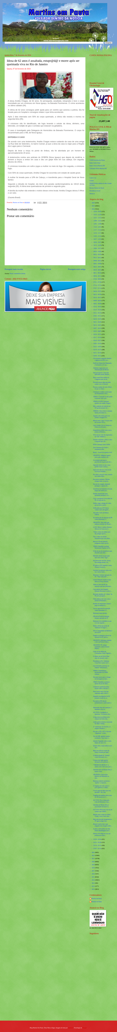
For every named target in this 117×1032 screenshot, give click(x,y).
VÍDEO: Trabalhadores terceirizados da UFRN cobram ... (100, 672)
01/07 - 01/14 (97, 848)
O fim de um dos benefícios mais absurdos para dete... (102, 552)
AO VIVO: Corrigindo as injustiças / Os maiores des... (102, 713)
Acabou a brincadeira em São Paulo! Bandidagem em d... (101, 829)
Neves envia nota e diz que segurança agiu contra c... (101, 692)
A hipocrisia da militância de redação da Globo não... (101, 718)
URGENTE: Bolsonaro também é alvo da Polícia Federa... (102, 641)
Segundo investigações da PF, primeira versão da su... (101, 697)
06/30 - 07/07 (97, 291)
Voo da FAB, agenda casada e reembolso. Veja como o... (101, 737)
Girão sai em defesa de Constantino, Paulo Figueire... (102, 652)
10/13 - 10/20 (97, 245)
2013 (93, 883)
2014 (93, 880)
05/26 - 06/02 (97, 306)
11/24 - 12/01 (97, 227)
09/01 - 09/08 (97, 263)
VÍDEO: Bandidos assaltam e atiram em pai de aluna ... (101, 683)
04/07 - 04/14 (97, 328)
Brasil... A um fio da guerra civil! (102, 452)
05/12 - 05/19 (97, 313)
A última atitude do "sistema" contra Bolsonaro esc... (101, 756)
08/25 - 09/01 (97, 267)
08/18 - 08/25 (97, 270)
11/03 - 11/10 (97, 236)
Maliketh (70, 1028)
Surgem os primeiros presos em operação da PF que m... (102, 636)
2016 (93, 874)
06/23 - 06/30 (97, 294)
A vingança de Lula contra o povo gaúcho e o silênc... (101, 786)
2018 (93, 868)
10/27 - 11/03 (97, 239)
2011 (93, 889)
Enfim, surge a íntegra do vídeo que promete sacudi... (102, 504)
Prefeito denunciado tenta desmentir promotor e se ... (101, 494)
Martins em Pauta (97, 898)
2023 (93, 852)
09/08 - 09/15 (97, 260)
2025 (93, 206)
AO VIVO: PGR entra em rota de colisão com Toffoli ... (102, 810)
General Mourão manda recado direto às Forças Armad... (102, 580)
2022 (93, 855)
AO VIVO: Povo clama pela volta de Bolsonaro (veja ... (101, 801)
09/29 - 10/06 (97, 251)
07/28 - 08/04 (97, 279)
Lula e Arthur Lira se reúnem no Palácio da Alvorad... (102, 426)
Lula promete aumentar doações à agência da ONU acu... (102, 359)
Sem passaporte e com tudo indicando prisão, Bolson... (101, 373)
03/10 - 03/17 (97, 340)
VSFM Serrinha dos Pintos (97, 160)
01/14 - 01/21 (97, 845)
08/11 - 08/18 (97, 273)
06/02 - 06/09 (97, 303)
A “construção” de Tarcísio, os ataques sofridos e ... (101, 727)
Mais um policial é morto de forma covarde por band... (101, 751)
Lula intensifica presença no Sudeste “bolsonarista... (101, 666)
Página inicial (45, 269)
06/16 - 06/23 (97, 297)
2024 (93, 209)
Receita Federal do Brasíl (97, 188)
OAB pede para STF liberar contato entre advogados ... (101, 509)
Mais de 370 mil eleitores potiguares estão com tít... (101, 542)
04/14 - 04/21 (97, 325)
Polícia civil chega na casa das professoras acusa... (101, 834)
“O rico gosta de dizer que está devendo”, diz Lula (102, 791)
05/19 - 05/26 (97, 310)
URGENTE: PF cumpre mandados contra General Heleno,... (101, 646)
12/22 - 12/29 (97, 214)
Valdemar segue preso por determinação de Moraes (101, 369)
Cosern (92, 180)
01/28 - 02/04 (97, 839)
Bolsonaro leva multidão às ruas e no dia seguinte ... (102, 622)
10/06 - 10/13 (97, 248)
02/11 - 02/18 (97, 353)
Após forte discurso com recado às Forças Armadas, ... (102, 470)
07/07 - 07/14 (97, 288)
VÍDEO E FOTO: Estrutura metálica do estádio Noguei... (102, 402)
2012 (93, 886)
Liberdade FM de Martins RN (98, 168)
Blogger (84, 1028)
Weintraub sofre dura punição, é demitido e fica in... (102, 708)
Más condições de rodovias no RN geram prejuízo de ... (101, 407)
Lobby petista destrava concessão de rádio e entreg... (102, 723)
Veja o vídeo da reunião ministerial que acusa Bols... (102, 537)
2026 (93, 203)
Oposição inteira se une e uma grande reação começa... (101, 466)
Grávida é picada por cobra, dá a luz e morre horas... (102, 571)
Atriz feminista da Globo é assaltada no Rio (100, 448)
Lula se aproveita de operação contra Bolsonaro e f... (101, 609)
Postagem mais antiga (76, 269)
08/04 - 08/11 (97, 276)
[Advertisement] (98, 986)
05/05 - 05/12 (97, 316)
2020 (93, 861)
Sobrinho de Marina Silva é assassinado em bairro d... (101, 805)
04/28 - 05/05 (97, 319)
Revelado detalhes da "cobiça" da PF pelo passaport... (102, 595)
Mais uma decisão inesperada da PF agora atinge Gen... (102, 820)
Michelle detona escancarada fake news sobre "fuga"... (101, 556)
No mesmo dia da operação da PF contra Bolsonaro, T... (102, 518)
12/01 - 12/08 (97, 224)
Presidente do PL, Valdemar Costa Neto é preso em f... (101, 662)
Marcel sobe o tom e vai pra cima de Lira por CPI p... (102, 421)
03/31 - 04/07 (97, 331)
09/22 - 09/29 (97, 254)
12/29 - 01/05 (97, 211)
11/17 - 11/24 (97, 230)
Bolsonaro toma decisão (100, 613)
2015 (93, 877)
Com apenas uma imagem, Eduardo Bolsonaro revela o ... (102, 590)
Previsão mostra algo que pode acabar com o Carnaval (102, 383)
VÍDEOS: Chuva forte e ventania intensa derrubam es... (102, 412)
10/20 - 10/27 (97, 242)
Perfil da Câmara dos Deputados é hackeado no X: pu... (102, 364)
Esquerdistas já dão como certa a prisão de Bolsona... (102, 431)
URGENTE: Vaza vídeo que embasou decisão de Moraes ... (102, 523)
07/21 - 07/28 (97, 282)
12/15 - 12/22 (97, 218)
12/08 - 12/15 (97, 221)
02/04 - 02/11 (97, 356)
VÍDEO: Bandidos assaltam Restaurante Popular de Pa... (102, 547)
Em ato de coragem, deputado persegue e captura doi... (101, 485)
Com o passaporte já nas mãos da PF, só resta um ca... (102, 499)
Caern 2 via (93, 178)
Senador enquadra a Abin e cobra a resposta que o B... (102, 440)
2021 (93, 858)
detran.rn (92, 193)
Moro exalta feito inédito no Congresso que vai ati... (101, 378)
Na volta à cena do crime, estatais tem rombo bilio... (102, 475)
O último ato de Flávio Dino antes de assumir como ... (101, 657)
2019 (93, 864)
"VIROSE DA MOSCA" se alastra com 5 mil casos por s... (102, 766)
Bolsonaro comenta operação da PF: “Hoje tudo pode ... (102, 576)
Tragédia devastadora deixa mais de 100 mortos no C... (102, 796)
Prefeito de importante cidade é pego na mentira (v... (102, 604)
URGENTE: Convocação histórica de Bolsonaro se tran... (101, 776)
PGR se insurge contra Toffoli (101, 444)
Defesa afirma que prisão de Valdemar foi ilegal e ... (101, 626)
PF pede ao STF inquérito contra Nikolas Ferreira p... (102, 566)
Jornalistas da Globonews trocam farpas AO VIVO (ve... (102, 489)
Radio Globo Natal (95, 163)
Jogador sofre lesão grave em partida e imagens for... (101, 416)
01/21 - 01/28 (97, 842)
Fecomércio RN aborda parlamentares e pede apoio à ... (102, 702)
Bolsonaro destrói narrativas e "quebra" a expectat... (101, 782)
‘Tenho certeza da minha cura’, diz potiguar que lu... (102, 532)
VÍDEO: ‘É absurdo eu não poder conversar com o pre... (102, 397)
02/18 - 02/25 (97, 349)
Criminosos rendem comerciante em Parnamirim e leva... (102, 392)
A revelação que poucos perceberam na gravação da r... (102, 461)
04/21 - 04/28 (97, 322)
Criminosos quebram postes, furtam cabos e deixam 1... (101, 687)
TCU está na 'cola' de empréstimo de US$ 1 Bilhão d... (102, 435)
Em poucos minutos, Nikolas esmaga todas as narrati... (101, 480)
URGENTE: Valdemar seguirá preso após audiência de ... (101, 456)
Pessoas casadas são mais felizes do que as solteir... (102, 388)
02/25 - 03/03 (97, 346)
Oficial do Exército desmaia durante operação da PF (101, 617)
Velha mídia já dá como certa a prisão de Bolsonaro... (102, 599)
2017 (93, 871)
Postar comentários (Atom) (17, 273)
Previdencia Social (95, 191)
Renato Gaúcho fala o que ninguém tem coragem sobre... (102, 825)
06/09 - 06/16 (97, 300)
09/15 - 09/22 (97, 257)
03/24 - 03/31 (97, 334)
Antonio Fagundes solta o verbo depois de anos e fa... (102, 742)
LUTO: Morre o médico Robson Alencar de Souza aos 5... (102, 528)
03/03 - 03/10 (97, 343)
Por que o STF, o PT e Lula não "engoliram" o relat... (102, 732)
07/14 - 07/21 (97, 285)
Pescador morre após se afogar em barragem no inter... (102, 678)
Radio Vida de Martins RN (97, 166)
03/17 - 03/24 (97, 337)
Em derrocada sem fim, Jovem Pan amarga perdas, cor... (101, 561)
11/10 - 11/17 (97, 233)
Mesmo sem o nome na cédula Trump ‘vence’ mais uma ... (101, 815)
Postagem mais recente (14, 269)
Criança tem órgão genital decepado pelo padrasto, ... (101, 761)
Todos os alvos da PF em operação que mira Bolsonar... (102, 585)
